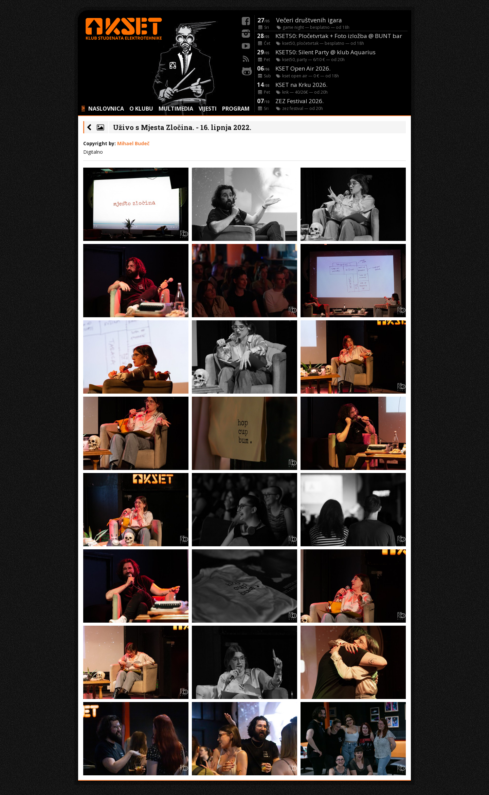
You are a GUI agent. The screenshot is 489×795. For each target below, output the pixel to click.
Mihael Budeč (133, 143)
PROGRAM (236, 108)
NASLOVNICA (106, 108)
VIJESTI (208, 108)
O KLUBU (141, 108)
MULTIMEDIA (176, 108)
